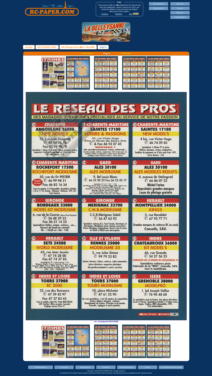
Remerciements (127, 367)
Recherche (159, 8)
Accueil (29, 47)
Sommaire (126, 53)
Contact (105, 367)
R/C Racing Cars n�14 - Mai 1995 (78, 47)
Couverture (86, 53)
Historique (85, 367)
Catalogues (180, 17)
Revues (180, 4)
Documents (158, 4)
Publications (40, 367)
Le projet (64, 367)
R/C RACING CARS (47, 47)
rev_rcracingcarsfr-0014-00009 (106, 321)
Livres (180, 8)
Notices (179, 13)
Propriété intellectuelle (171, 367)
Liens (147, 367)
